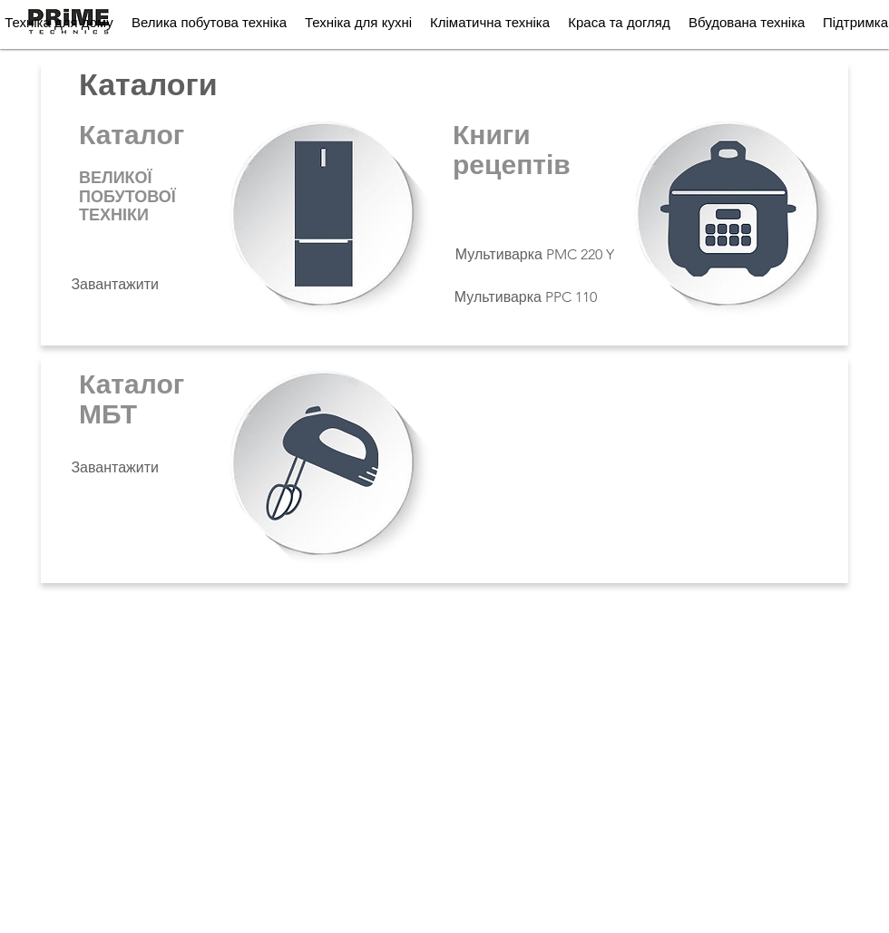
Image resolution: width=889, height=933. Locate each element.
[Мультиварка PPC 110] (525, 297)
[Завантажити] (115, 284)
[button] (209, 22)
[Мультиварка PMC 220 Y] (533, 255)
